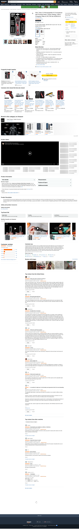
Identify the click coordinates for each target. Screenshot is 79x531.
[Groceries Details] (41, 4)
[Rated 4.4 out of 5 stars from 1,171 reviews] (18, 238)
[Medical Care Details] (9, 4)
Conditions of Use (25, 525)
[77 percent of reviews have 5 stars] (9, 249)
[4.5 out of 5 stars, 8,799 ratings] (28, 105)
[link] (21, 75)
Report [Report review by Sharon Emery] (33, 369)
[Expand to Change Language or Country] (42, 521)
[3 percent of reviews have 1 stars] (9, 257)
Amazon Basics (13, 4)
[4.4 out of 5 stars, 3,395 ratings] (18, 105)
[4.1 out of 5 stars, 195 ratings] (59, 105)
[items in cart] (76, 1)
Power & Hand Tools (13, 9)
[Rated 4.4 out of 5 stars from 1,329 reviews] (40, 238)
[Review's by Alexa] (8, 143)
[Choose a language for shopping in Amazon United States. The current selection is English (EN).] (58, 1)
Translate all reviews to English (31, 421)
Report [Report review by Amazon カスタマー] (26, 483)
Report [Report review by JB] (26, 457)
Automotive (76, 4)
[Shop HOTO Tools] (10, 121)
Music (62, 4)
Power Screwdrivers (34, 9)
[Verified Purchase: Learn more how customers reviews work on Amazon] (43, 298)
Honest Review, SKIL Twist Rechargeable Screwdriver (14, 144)
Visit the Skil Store (38, 17)
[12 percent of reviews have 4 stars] (9, 251)
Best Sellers (19, 4)
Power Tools (19, 9)
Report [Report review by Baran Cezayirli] (26, 446)
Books (24, 4)
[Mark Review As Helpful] (28, 291)
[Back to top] (39, 516)
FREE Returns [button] (38, 27)
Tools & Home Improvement (5, 9)
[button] (2, 4)
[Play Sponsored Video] (15, 229)
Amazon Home (70, 4)
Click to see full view (17, 38)
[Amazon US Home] (29, 522)
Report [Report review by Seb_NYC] (33, 305)
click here (28, 189)
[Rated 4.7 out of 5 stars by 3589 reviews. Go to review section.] (49, 133)
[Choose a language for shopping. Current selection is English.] (39, 521)
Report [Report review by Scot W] (33, 291)
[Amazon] (4, 1)
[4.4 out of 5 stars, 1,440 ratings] (48, 105)
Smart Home (57, 4)
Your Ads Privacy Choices (52, 525)
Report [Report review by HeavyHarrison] (33, 324)
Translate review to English (30, 435)
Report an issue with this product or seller (43, 66)
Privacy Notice (31, 525)
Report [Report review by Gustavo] (26, 433)
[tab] (28, 255)
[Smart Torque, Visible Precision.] (14, 119)
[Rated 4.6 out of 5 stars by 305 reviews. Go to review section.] (30, 133)
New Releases (47, 4)
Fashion (65, 4)
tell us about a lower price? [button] (13, 192)
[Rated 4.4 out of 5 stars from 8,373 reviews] (63, 238)
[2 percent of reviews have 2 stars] (9, 255)
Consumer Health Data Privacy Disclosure (40, 525)
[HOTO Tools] (2, 120)
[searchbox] (32, 2)
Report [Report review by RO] (33, 411)
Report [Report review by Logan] (33, 342)
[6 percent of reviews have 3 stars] (9, 253)
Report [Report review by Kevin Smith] (33, 355)
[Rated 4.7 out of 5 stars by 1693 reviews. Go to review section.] (39, 133)
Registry (52, 4)
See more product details (40, 64)
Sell (43, 4)
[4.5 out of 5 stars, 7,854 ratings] (38, 105)
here (22, 186)
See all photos (74, 259)
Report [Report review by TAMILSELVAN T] (26, 469)
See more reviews (28, 415)
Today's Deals (28, 4)
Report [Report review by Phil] (33, 382)
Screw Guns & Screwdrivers (26, 9)
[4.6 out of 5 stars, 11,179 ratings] (7, 105)
